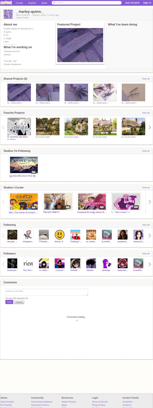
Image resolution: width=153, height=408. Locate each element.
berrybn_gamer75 (12, 241)
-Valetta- (90, 270)
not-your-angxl (44, 137)
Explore (32, 2)
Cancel (19, 302)
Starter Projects (69, 402)
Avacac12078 (138, 241)
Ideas (44, 2)
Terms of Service (100, 402)
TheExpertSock (75, 241)
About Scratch (7, 402)
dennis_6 (59, 241)
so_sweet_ (91, 241)
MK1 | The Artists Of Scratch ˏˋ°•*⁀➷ (23, 212)
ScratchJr (126, 405)
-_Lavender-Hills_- (60, 270)
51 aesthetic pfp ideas (17, 137)
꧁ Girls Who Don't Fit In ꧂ (22, 176)
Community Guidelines (41, 402)
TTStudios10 (44, 241)
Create (19, 2)
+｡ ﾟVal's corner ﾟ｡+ (120, 212)
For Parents (6, 405)
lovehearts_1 (12, 270)
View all (145, 79)
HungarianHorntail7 (28, 241)
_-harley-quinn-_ (16, 103)
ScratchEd (127, 402)
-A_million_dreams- (44, 270)
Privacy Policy (98, 405)
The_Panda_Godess (28, 270)
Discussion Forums (40, 405)
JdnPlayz (106, 270)
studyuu (13, 139)
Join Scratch (132, 2)
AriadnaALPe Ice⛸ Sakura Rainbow (91, 212)
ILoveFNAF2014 (107, 241)
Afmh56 (73, 270)
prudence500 (123, 241)
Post (9, 302)
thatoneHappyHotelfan (123, 270)
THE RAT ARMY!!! (51, 212)
